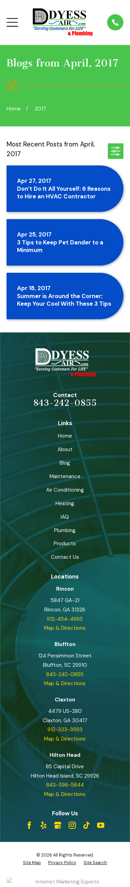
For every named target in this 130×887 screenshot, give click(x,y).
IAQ (65, 516)
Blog (65, 462)
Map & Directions (65, 628)
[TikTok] (86, 825)
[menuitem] (32, 863)
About (65, 449)
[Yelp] (43, 825)
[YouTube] (100, 825)
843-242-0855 (65, 403)
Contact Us (65, 557)
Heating (64, 503)
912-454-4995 (65, 619)
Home (65, 435)
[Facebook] (29, 825)
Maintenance (65, 476)
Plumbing (65, 530)
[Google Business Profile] (57, 825)
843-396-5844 (65, 784)
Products (65, 543)
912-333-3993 (65, 729)
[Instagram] (72, 825)
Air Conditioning (65, 489)
